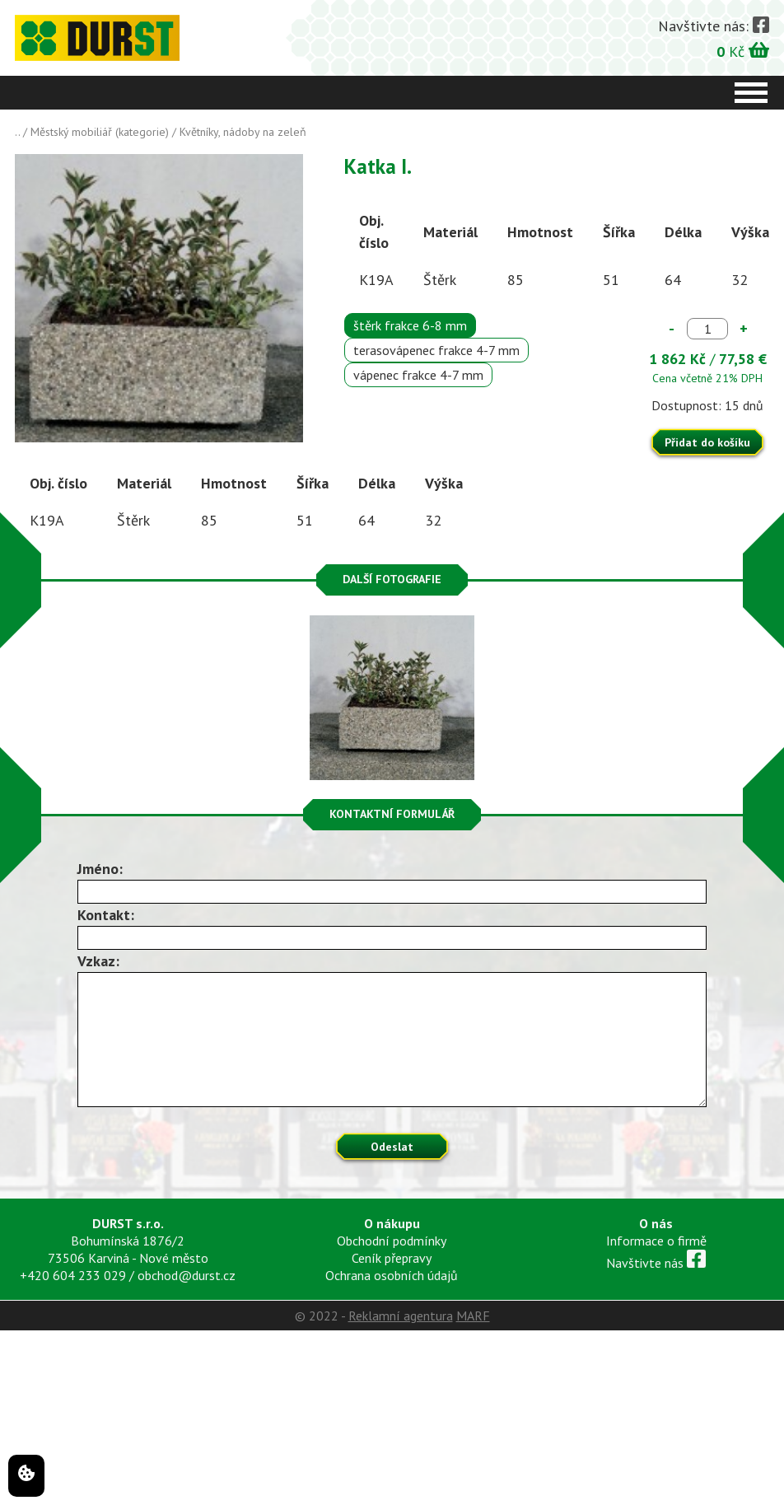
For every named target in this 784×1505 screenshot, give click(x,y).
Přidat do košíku (707, 442)
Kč (742, 50)
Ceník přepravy (392, 1258)
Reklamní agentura (400, 1315)
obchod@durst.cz (187, 1275)
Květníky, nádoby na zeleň (243, 131)
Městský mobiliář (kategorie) (99, 131)
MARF (473, 1315)
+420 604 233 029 (73, 1275)
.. (17, 131)
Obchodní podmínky (391, 1240)
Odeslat (392, 1146)
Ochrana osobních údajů (391, 1275)
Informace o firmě (656, 1240)
